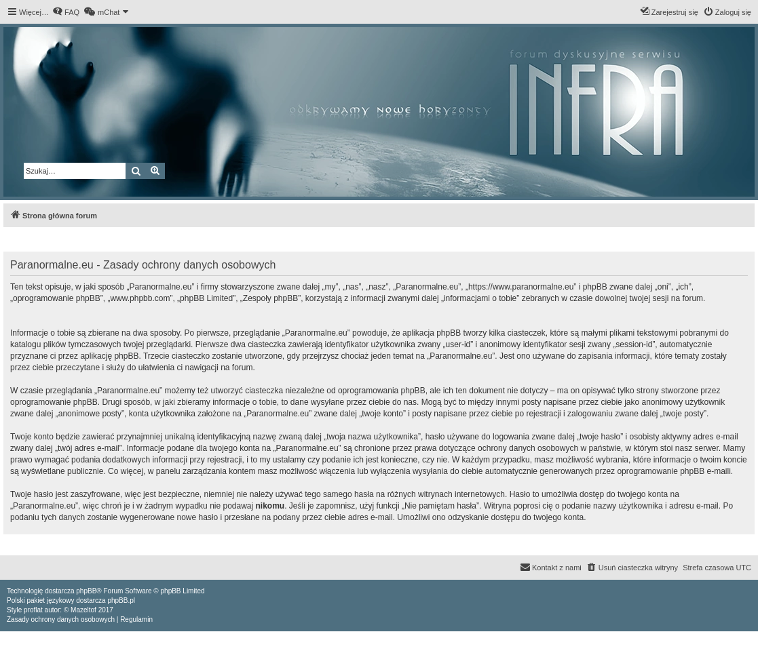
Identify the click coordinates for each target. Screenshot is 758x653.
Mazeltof (83, 610)
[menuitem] (65, 12)
